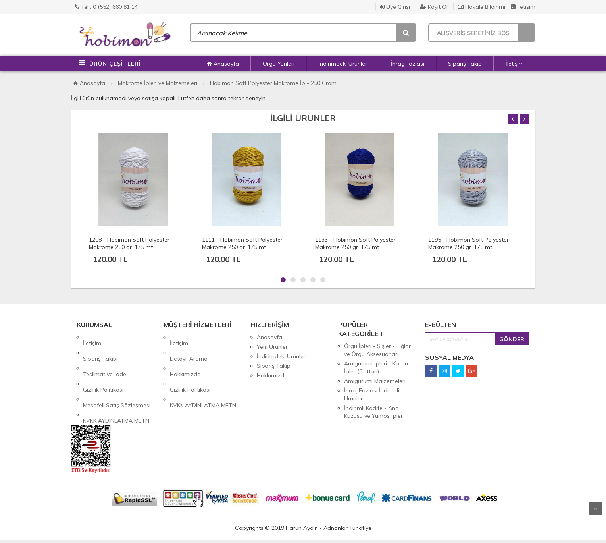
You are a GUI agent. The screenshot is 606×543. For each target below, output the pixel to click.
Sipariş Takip (465, 63)
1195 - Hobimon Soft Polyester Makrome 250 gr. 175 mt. (468, 243)
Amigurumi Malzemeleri (375, 381)
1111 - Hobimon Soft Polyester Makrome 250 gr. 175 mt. (242, 243)
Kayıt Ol (434, 6)
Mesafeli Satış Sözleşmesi (116, 375)
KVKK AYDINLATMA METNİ (117, 384)
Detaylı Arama (189, 346)
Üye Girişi (395, 6)
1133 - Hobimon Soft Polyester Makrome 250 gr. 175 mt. (355, 243)
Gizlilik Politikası (103, 365)
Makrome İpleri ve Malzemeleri (157, 83)
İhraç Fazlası (407, 63)
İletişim (523, 6)
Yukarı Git (595, 508)
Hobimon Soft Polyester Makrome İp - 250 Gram (273, 83)
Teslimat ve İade (104, 356)
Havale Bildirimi (481, 6)
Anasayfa (223, 64)
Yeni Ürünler (272, 346)
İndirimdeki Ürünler (342, 63)
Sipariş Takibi (100, 346)
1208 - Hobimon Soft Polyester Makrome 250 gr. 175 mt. (129, 243)
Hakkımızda (185, 356)
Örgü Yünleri (278, 63)
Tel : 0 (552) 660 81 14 (106, 6)
